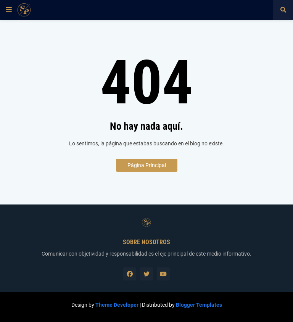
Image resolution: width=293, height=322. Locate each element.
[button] (9, 9)
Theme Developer (116, 305)
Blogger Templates (199, 305)
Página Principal (146, 165)
